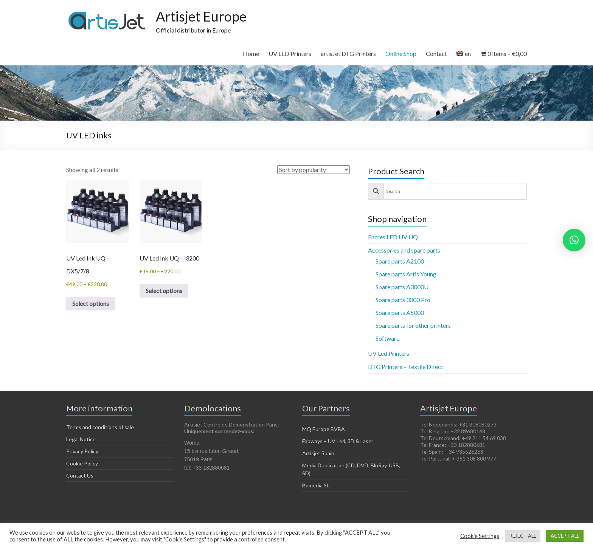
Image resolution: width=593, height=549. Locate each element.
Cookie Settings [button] (479, 536)
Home (251, 53)
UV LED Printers (290, 53)
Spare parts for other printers (413, 325)
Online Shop (400, 53)
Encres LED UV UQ (393, 236)
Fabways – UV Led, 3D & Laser (337, 441)
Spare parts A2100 (400, 261)
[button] (574, 240)
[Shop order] (313, 169)
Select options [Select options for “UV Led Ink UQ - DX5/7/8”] (90, 303)
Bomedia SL (315, 485)
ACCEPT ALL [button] (565, 536)
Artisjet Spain (318, 453)
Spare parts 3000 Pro (403, 299)
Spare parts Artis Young (406, 274)
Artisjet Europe (201, 16)
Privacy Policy (82, 451)
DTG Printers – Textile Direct (405, 366)
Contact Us (79, 475)
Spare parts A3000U (402, 286)
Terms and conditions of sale (100, 427)
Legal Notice (81, 439)
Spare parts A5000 (400, 312)
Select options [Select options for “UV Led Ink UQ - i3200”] (164, 290)
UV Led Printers (388, 353)
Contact (436, 53)
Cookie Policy (82, 463)
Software (387, 338)
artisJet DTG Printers (348, 53)
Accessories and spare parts (404, 250)
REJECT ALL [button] (522, 536)
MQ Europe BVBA (323, 429)
